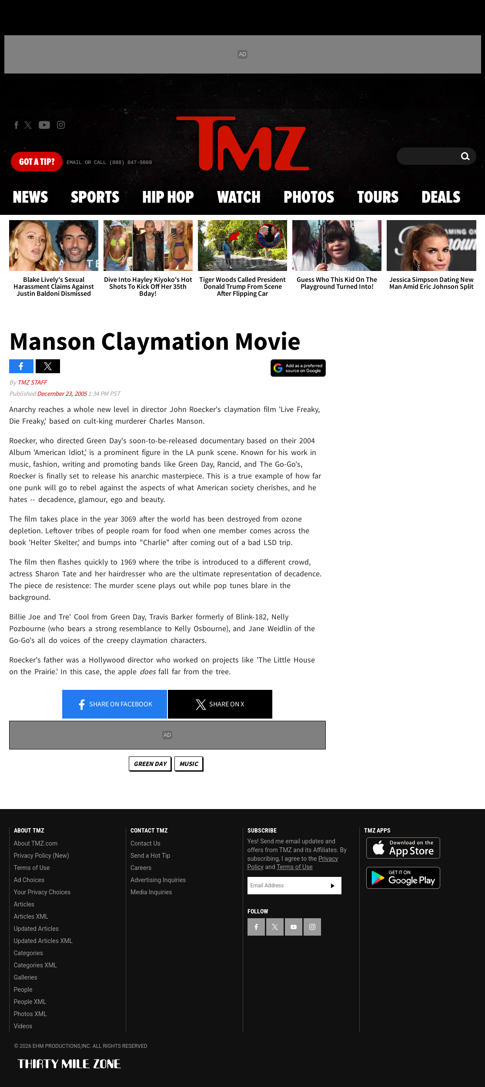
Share (114, 704)
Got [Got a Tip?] (36, 162)
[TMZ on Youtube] (44, 125)
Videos (23, 1026)
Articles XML (31, 916)
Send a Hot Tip (150, 855)
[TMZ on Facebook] (16, 125)
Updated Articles (36, 928)
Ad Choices (29, 879)
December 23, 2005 (62, 393)
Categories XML (35, 965)
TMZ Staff (32, 382)
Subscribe (332, 885)
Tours (377, 197)
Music (188, 763)
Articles (24, 904)
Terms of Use (32, 867)
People (23, 989)
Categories (28, 953)
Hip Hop (168, 197)
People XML (30, 1001)
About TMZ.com (36, 843)
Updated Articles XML (43, 940)
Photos (309, 197)
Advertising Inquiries (158, 879)
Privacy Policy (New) (41, 855)
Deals (440, 197)
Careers (140, 867)
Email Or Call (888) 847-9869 (109, 163)
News (30, 197)
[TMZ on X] (29, 125)
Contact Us (145, 843)
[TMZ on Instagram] (61, 125)
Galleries (25, 977)
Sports (95, 197)
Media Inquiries (151, 892)
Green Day (150, 763)
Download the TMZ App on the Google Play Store (403, 878)
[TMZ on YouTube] (293, 927)
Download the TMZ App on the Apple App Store (403, 848)
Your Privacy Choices (42, 892)
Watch (239, 197)
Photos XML (30, 1013)
